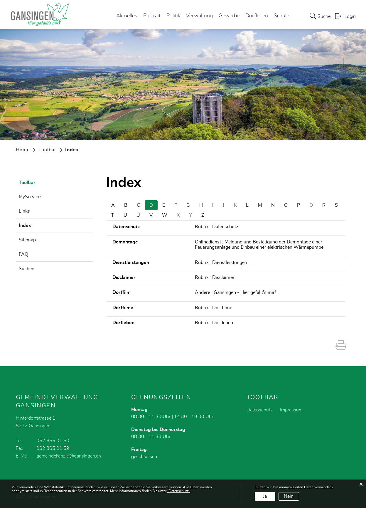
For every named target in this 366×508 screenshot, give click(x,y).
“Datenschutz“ (178, 491)
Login (350, 16)
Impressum (291, 410)
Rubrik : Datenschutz (216, 226)
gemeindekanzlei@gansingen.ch (68, 456)
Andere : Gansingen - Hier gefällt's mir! (235, 292)
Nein (289, 496)
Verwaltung (199, 15)
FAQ (23, 254)
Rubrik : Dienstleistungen (221, 262)
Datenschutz (260, 410)
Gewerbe (229, 15)
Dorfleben (256, 15)
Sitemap (27, 240)
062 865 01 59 (52, 448)
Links (24, 211)
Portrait (152, 15)
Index (39, 224)
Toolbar (27, 182)
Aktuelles (126, 15)
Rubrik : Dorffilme (213, 307)
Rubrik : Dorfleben (214, 322)
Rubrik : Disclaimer (215, 277)
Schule (281, 15)
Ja (265, 496)
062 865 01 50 (52, 440)
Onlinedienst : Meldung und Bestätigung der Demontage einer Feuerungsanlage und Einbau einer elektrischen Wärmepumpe (259, 245)
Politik (173, 15)
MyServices (31, 196)
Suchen (26, 268)
